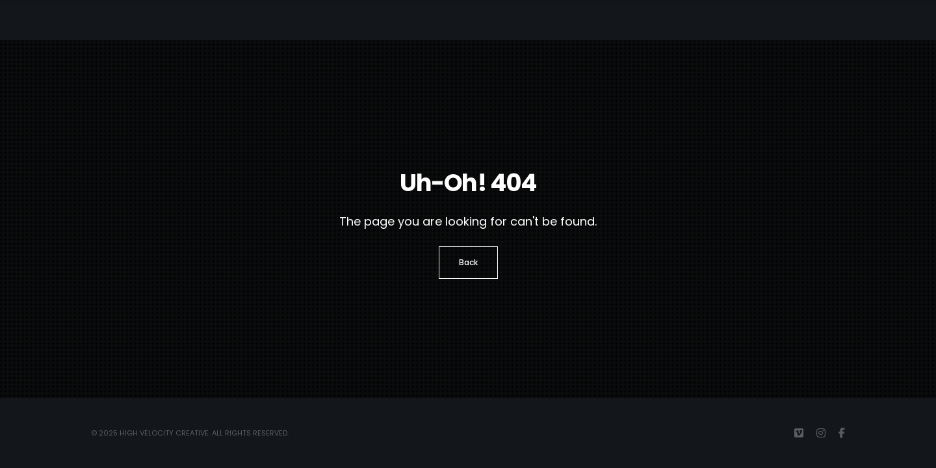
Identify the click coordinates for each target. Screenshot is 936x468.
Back (468, 262)
